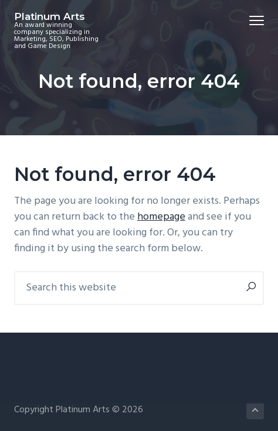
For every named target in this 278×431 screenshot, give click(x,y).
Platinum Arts (49, 16)
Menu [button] (252, 20)
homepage (161, 216)
